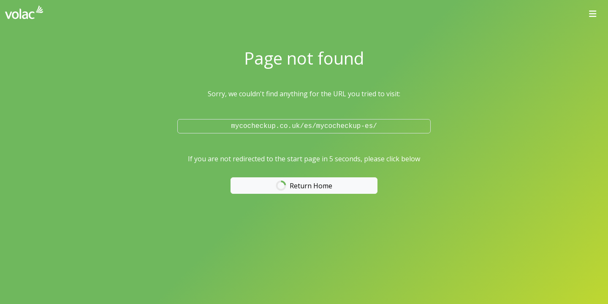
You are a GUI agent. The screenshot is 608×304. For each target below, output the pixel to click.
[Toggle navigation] (592, 14)
